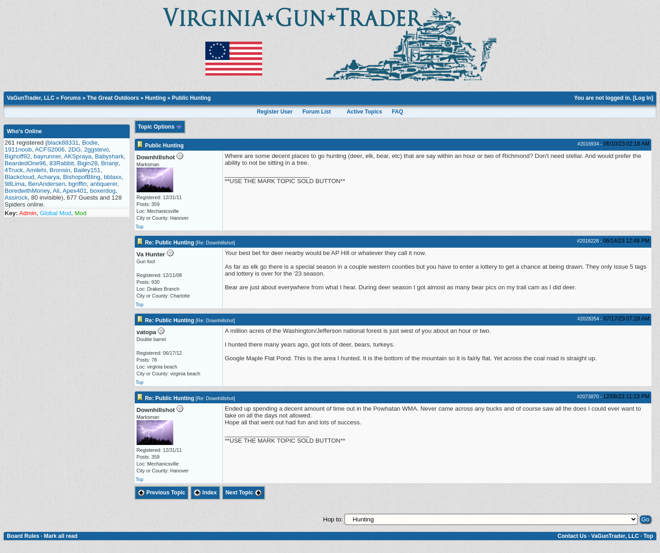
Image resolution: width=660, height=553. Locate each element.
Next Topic (244, 492)
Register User (274, 111)
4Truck (14, 170)
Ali (56, 190)
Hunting (155, 98)
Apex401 (74, 190)
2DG (74, 149)
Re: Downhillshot (215, 242)
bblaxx (112, 176)
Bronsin (60, 170)
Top (139, 226)
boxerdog (103, 190)
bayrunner (47, 156)
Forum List (316, 111)
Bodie (90, 142)
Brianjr (109, 163)
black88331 (62, 142)
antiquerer (103, 183)
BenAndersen (46, 183)
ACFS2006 (50, 149)
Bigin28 (87, 163)
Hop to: (333, 519)
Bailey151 (87, 170)
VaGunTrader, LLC (31, 98)
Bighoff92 (17, 156)
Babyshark (109, 156)
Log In (643, 98)
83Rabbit (62, 163)
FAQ (397, 111)
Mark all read (60, 536)
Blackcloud (19, 176)
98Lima (15, 183)
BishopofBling (81, 176)
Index (205, 492)
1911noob (18, 149)
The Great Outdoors (113, 98)
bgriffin (77, 183)
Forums (70, 98)
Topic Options (160, 127)
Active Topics (364, 111)
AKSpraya (77, 156)
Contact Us (571, 536)
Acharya (48, 176)
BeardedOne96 (25, 163)
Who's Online (24, 131)
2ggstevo (96, 149)
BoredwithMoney (27, 190)
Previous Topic (161, 492)
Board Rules (23, 536)
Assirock (16, 197)
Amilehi (36, 170)
